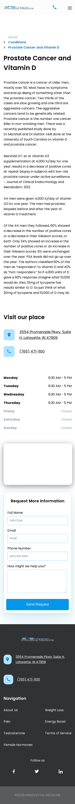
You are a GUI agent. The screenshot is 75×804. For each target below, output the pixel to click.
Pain (7, 721)
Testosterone (14, 733)
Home (13, 37)
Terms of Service (58, 733)
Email (37, 535)
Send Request (37, 604)
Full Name (37, 517)
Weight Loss (54, 710)
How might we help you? (37, 578)
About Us (11, 710)
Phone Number (37, 553)
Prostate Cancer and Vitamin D (31, 47)
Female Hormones (18, 744)
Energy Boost (55, 721)
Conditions (15, 42)
